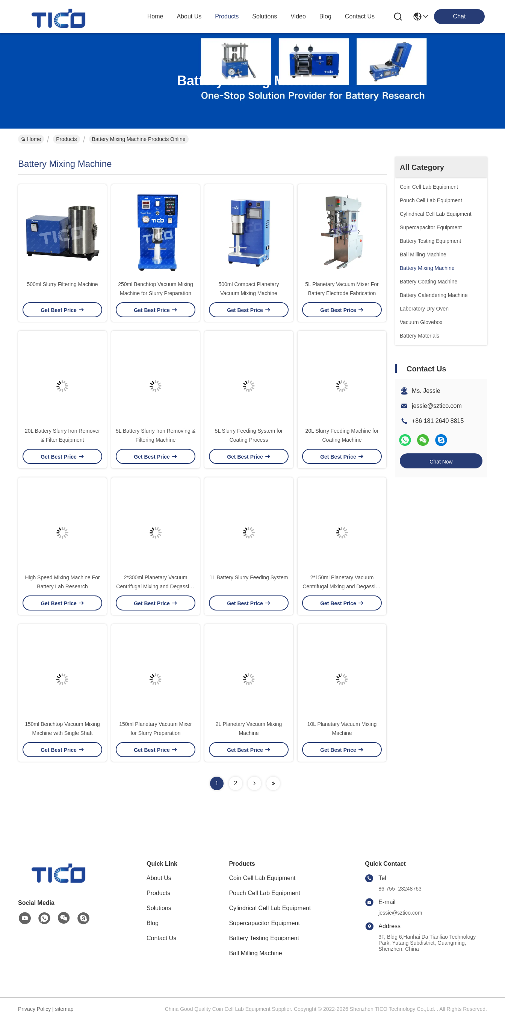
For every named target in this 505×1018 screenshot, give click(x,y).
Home (155, 16)
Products (66, 139)
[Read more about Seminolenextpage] (254, 783)
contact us (360, 16)
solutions (264, 16)
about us (189, 16)
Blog (153, 923)
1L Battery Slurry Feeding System (249, 577)
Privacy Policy (34, 1009)
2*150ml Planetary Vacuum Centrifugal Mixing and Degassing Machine (341, 586)
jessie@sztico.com (437, 406)
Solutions (159, 908)
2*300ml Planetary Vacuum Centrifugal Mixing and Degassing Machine (155, 586)
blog (325, 16)
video (298, 16)
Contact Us (161, 938)
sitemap (64, 1009)
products (227, 16)
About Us (159, 878)
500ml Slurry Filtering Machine (62, 284)
